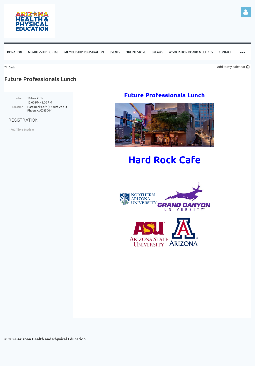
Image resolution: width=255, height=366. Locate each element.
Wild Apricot (201, 361)
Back (12, 67)
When (19, 98)
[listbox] (234, 66)
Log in (246, 12)
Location (17, 106)
